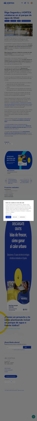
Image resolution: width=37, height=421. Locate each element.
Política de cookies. (9, 213)
